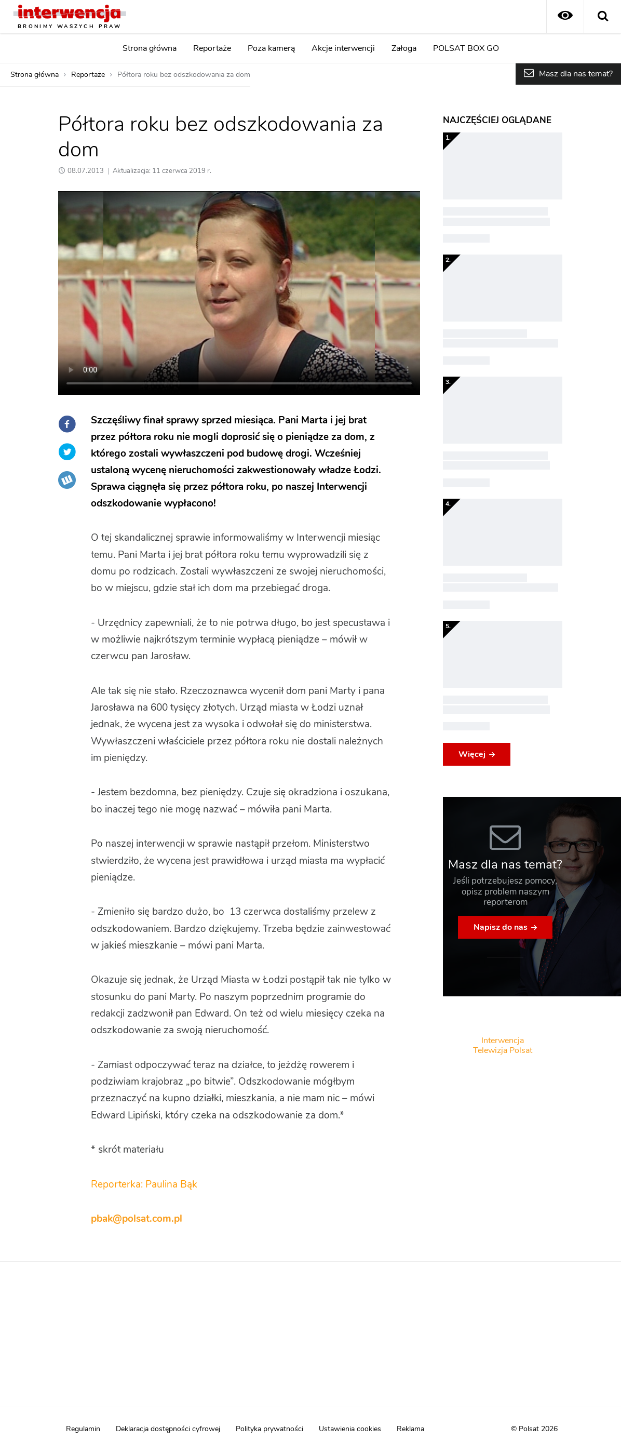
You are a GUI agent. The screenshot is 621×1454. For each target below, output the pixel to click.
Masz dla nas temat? (576, 74)
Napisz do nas (501, 927)
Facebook (67, 424)
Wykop (67, 480)
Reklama (410, 1429)
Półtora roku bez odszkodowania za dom (183, 74)
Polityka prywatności (269, 1429)
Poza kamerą (271, 48)
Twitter (67, 452)
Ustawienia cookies (350, 1429)
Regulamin (83, 1429)
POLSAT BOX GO (466, 48)
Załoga (404, 48)
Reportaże (212, 48)
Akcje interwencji (343, 48)
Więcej (471, 754)
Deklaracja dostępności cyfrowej (168, 1429)
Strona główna (150, 48)
